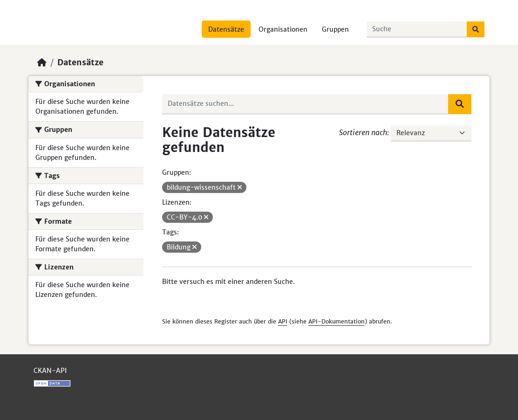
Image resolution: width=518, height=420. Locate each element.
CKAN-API (50, 370)
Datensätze (226, 29)
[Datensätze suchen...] (417, 29)
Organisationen (283, 29)
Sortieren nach (363, 132)
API (282, 321)
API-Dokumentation (336, 321)
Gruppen (335, 29)
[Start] (42, 62)
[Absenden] (475, 29)
